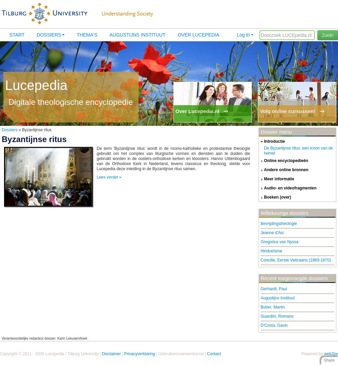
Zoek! (328, 35)
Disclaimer (111, 353)
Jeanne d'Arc (272, 232)
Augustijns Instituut (138, 35)
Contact (214, 353)
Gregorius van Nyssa (279, 241)
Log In (245, 35)
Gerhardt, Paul (274, 289)
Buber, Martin (273, 307)
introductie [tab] (272, 141)
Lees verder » (109, 177)
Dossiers (51, 35)
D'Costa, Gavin (274, 325)
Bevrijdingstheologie (279, 223)
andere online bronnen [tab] (283, 170)
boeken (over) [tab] (275, 197)
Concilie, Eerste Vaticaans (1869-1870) (296, 260)
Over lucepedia (198, 35)
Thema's (87, 35)
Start (17, 35)
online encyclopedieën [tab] (283, 161)
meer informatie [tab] (276, 179)
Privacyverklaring (139, 353)
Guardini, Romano (277, 316)
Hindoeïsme (271, 251)
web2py (331, 353)
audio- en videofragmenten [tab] (287, 188)
